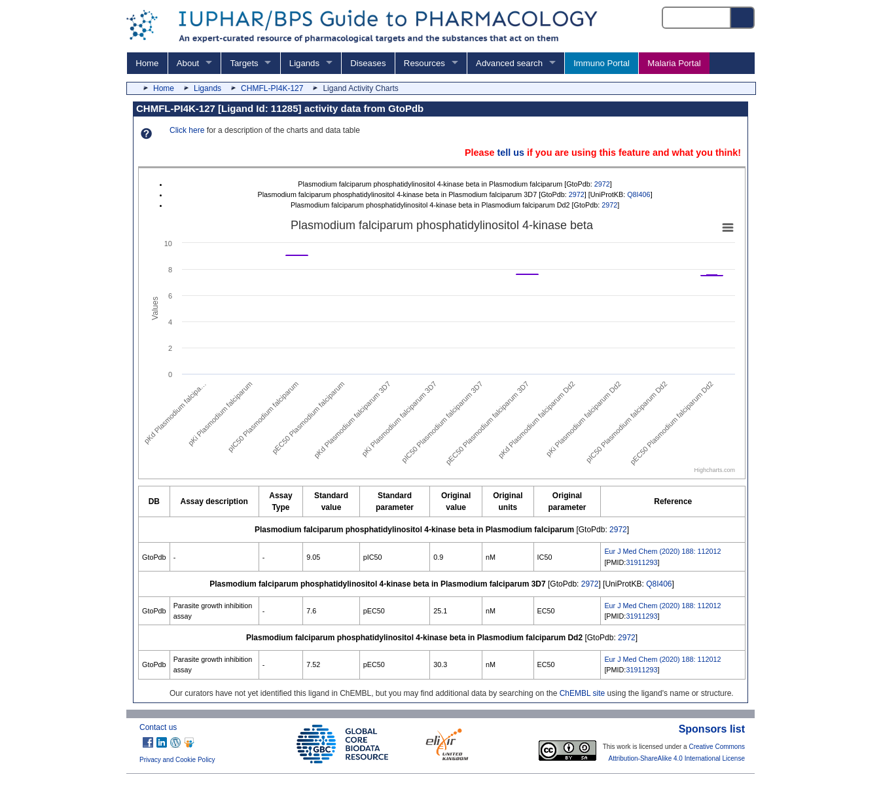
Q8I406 (638, 194)
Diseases (368, 63)
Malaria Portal (673, 63)
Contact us (158, 727)
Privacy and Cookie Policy (177, 759)
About (188, 63)
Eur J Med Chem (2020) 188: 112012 (662, 551)
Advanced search (509, 63)
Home (146, 63)
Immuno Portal (601, 63)
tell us (510, 152)
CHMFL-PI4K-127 (272, 88)
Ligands (304, 63)
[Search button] (743, 18)
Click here (187, 130)
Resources (424, 63)
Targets (244, 63)
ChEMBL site (582, 693)
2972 (602, 184)
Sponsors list (712, 729)
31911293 (641, 562)
